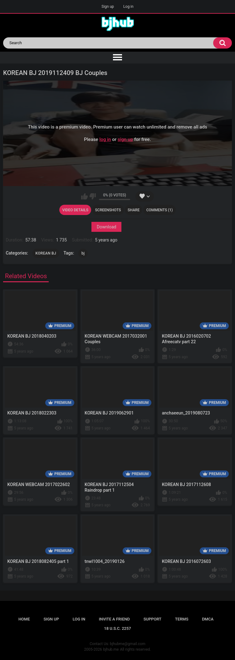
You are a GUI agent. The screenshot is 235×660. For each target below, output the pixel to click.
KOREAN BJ (46, 253)
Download (106, 226)
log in (105, 139)
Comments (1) (159, 210)
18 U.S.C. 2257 (117, 628)
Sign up (107, 6)
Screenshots (108, 210)
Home (24, 619)
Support (153, 619)
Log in (128, 6)
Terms (181, 619)
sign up (125, 139)
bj (83, 253)
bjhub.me (111, 649)
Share (134, 210)
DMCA (207, 619)
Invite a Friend (114, 619)
